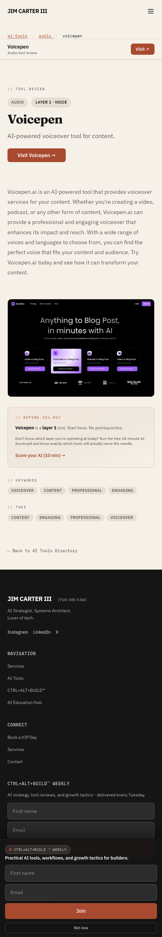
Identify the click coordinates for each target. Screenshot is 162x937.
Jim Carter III (27, 11)
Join (81, 911)
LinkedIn (41, 632)
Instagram (17, 632)
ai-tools (17, 36)
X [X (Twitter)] (57, 632)
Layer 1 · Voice (51, 102)
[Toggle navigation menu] (151, 11)
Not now (81, 927)
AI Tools (15, 678)
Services (15, 666)
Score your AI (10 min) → (40, 455)
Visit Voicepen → (36, 155)
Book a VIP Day (22, 737)
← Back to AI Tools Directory (42, 550)
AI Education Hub (24, 702)
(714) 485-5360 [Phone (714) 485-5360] (72, 599)
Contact (15, 761)
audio (46, 36)
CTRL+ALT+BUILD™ (26, 690)
